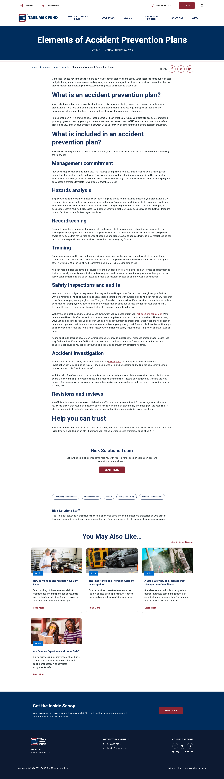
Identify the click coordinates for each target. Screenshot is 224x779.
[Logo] (38, 18)
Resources (177, 17)
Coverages (108, 17)
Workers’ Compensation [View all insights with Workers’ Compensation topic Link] (152, 497)
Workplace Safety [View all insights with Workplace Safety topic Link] (126, 497)
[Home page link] (34, 67)
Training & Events (151, 17)
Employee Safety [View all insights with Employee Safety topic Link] (91, 497)
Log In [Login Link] (187, 5)
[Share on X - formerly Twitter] (181, 69)
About (196, 17)
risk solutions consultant (149, 314)
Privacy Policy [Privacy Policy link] (174, 768)
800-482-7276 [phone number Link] (114, 744)
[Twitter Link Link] (182, 746)
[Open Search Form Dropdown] (202, 5)
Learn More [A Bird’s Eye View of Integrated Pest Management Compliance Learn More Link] (150, 607)
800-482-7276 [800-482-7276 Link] (52, 5)
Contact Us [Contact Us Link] (29, 5)
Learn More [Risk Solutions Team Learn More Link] (112, 470)
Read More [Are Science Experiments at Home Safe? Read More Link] (38, 674)
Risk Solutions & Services (78, 17)
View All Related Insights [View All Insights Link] (182, 542)
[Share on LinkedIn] (189, 69)
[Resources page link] (45, 67)
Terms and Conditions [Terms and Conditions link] (195, 768)
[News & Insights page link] (61, 67)
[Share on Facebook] (172, 69)
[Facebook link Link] (175, 746)
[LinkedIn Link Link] (190, 746)
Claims (128, 17)
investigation (114, 361)
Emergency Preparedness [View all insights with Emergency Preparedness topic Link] (65, 497)
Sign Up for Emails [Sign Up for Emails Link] (184, 751)
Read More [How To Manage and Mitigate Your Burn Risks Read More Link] (38, 607)
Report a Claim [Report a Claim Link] (163, 5)
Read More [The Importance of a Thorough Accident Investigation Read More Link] (94, 607)
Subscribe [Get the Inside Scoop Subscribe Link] (171, 710)
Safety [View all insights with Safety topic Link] (109, 497)
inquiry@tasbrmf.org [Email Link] (117, 748)
